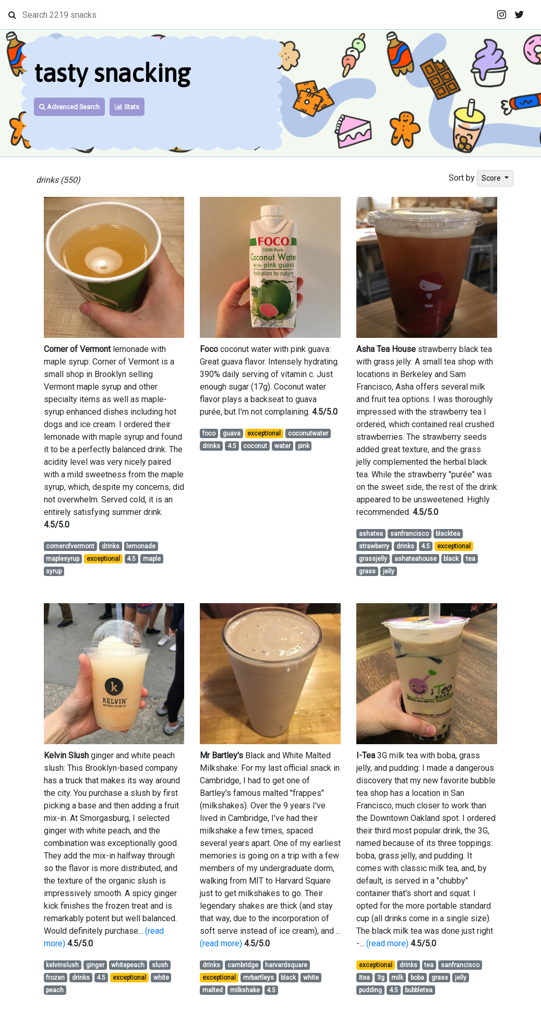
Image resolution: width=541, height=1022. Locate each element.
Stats (127, 107)
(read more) (221, 943)
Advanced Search (69, 107)
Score (492, 178)
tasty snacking (112, 72)
